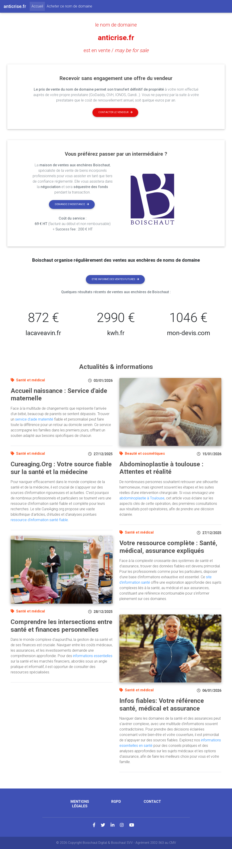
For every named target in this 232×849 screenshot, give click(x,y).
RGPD (116, 801)
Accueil (38, 5)
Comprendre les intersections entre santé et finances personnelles (61, 625)
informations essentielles (92, 656)
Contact (152, 801)
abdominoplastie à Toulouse (141, 498)
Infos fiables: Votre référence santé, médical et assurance (161, 704)
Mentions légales (79, 803)
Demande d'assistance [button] (72, 204)
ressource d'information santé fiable (39, 520)
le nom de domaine (116, 25)
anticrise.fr (116, 37)
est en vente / (116, 50)
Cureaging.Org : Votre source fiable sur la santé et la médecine (61, 468)
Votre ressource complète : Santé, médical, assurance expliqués (168, 546)
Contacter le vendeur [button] (115, 112)
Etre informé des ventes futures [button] (115, 279)
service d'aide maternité (34, 419)
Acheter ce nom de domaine (69, 6)
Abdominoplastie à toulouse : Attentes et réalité (161, 468)
